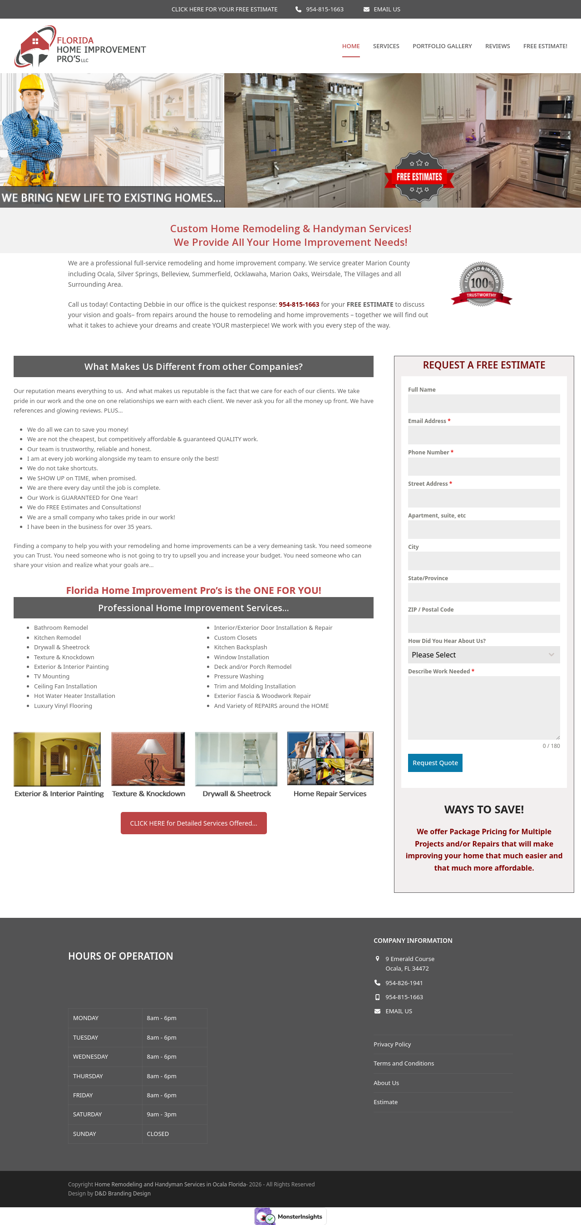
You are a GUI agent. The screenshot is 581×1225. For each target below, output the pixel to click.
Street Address (430, 484)
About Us (386, 1080)
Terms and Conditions (404, 1060)
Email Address (429, 421)
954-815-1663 (325, 9)
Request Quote (435, 762)
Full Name (421, 389)
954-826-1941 (404, 980)
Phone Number (430, 452)
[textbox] (475, 654)
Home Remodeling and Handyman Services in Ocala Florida (170, 1181)
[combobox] (484, 654)
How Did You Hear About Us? (447, 641)
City (413, 547)
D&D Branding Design (123, 1190)
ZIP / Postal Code (430, 609)
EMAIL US (387, 9)
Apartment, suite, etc (437, 515)
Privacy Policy (392, 1041)
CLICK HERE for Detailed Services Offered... (193, 823)
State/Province (428, 578)
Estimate (386, 1099)
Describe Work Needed (441, 671)
